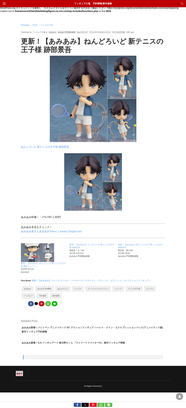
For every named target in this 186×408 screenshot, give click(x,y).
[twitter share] (36, 303)
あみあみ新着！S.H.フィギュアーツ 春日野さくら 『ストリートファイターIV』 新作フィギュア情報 (73, 343)
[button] (77, 405)
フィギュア (28, 296)
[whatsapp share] (48, 303)
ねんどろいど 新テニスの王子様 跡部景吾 (45, 146)
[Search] (181, 3)
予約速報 (42, 296)
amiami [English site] (71, 231)
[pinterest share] (41, 303)
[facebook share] (31, 303)
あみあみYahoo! (48, 231)
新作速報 (55, 296)
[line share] (54, 303)
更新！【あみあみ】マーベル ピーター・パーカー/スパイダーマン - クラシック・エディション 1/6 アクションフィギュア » (91, 280)
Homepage (25, 25)
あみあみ (52, 32)
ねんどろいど (82, 32)
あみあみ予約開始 (44, 289)
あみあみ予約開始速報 (66, 32)
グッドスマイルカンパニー (100, 32)
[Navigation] (3, 3)
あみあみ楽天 (29, 231)
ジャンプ (118, 289)
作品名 (35, 25)
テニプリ (149, 289)
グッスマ (77, 289)
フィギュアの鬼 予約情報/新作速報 (93, 3)
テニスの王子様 (47, 25)
